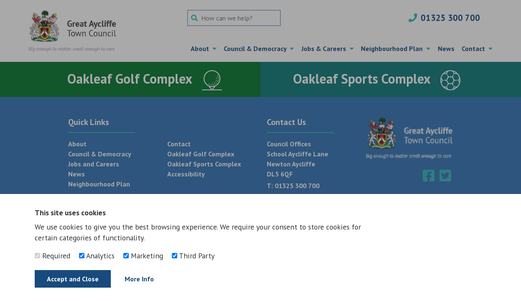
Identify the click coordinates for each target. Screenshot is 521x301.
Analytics (97, 255)
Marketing (143, 255)
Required (52, 255)
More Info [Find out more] (139, 279)
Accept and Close (73, 279)
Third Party (193, 255)
